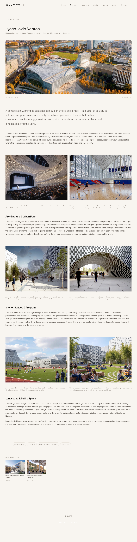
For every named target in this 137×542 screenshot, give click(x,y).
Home (63, 5)
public (32, 444)
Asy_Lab (85, 5)
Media (95, 5)
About (105, 5)
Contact (124, 5)
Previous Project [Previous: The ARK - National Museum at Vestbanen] (12, 97)
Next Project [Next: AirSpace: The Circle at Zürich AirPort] (126, 97)
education (19, 444)
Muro (114, 5)
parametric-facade (48, 444)
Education (12, 20)
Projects (74, 5)
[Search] (23, 5)
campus (65, 444)
